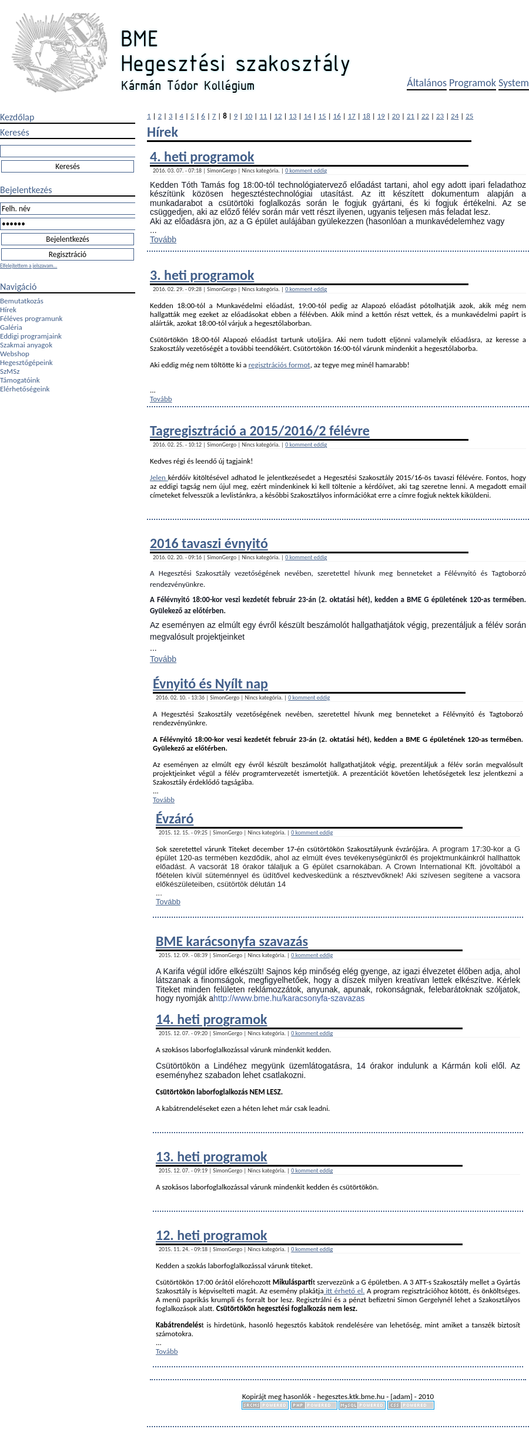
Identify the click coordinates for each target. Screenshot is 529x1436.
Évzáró (174, 818)
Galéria (11, 327)
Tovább (163, 239)
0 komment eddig (306, 170)
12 (278, 115)
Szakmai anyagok (26, 344)
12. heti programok (211, 1235)
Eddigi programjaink (31, 336)
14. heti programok (211, 1019)
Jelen (159, 477)
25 (469, 115)
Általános (427, 82)
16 (337, 115)
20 (396, 115)
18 (366, 115)
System (513, 82)
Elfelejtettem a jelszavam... (28, 265)
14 (307, 115)
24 (454, 115)
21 (410, 115)
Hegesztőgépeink (26, 362)
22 (425, 115)
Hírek (8, 309)
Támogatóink (20, 380)
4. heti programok (202, 156)
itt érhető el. (344, 1290)
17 (352, 115)
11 (263, 115)
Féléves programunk (31, 318)
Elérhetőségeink (24, 388)
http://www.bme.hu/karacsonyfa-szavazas (289, 998)
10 (248, 115)
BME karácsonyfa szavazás (232, 941)
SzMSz (9, 371)
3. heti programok (202, 274)
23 (440, 115)
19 (381, 115)
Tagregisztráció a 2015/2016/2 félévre (260, 430)
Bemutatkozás (21, 300)
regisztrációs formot (279, 364)
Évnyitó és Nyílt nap (210, 683)
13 (292, 115)
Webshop (14, 353)
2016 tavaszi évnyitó (209, 543)
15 (322, 115)
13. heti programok (211, 1156)
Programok (472, 82)
